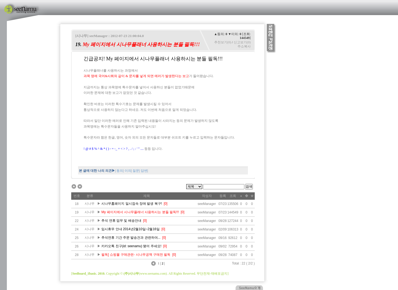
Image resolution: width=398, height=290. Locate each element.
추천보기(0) (222, 42)
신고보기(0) (242, 42)
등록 (222, 196)
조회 (233, 196)
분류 (90, 196)
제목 (146, 196)
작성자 (207, 196)
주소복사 (244, 46)
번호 (76, 196)
